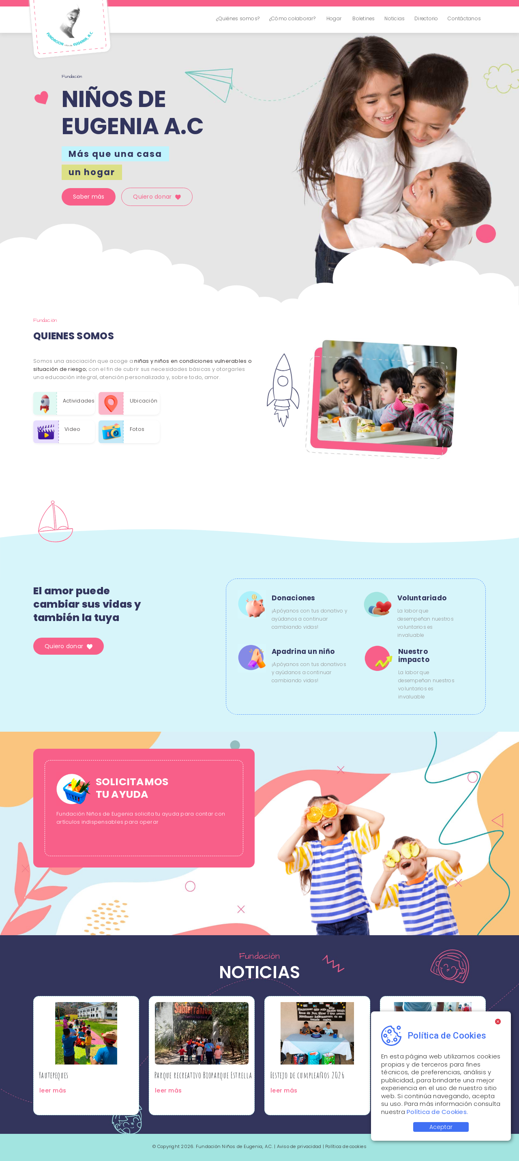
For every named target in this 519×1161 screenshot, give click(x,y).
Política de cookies (346, 1146)
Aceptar (441, 1127)
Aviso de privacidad (299, 1146)
